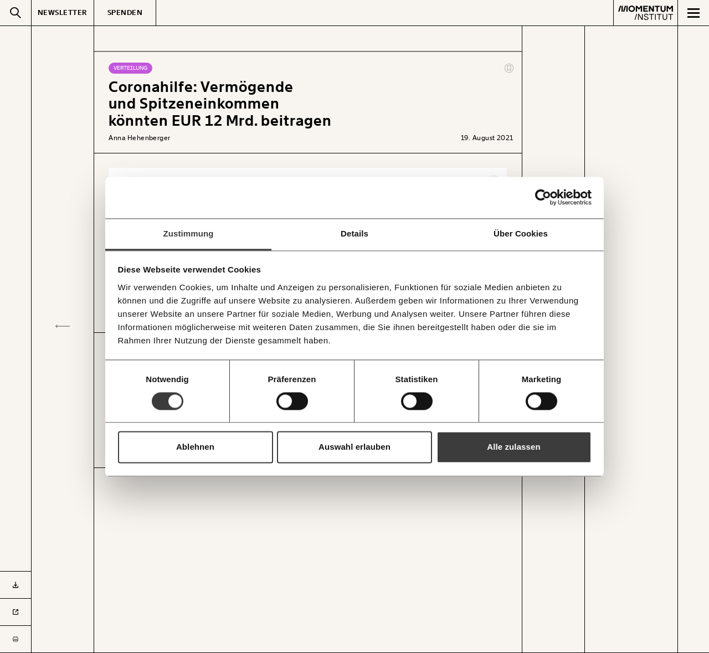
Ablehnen (195, 447)
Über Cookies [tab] (521, 233)
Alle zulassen (513, 447)
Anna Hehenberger (139, 138)
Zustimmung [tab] (188, 233)
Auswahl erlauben (354, 447)
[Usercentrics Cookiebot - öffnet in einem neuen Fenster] (543, 197)
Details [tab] (354, 233)
